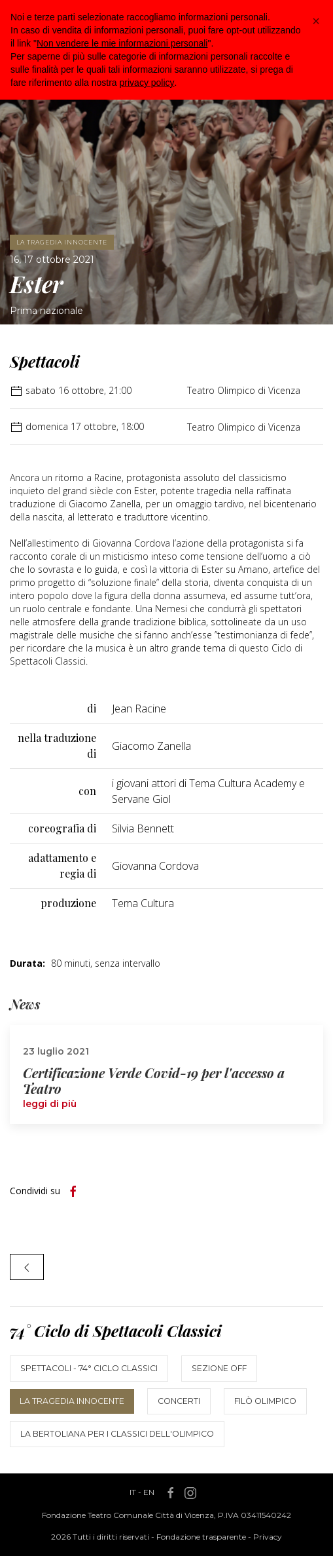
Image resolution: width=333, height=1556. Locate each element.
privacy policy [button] (147, 82)
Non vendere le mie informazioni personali (122, 43)
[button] (316, 20)
